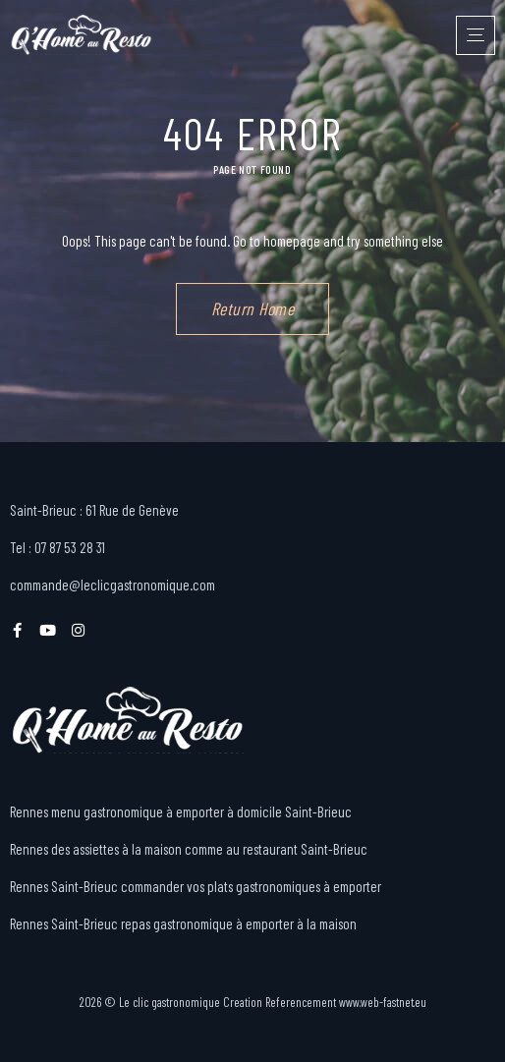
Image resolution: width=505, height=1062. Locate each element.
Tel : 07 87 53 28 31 (57, 547)
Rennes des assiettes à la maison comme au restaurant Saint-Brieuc (188, 849)
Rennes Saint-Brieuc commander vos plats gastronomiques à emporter (195, 886)
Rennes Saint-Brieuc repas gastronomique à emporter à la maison (183, 923)
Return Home (253, 308)
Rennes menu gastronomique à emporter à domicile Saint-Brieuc (181, 811)
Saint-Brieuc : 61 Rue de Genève (94, 510)
